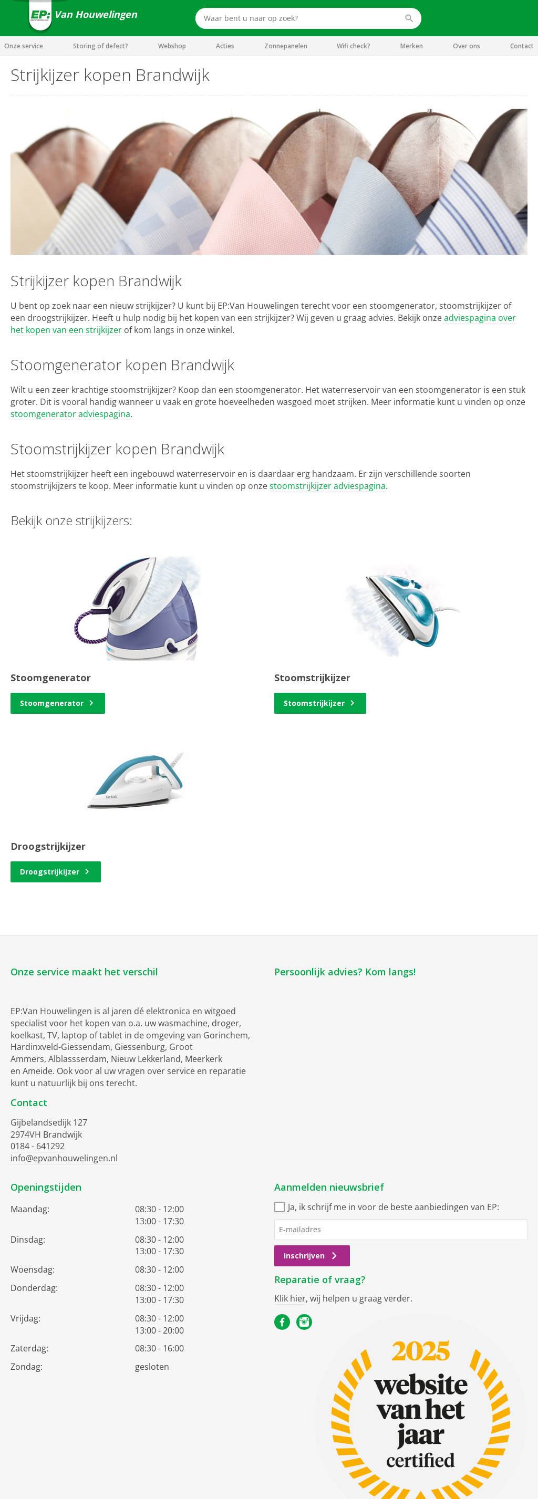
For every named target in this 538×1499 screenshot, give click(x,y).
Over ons (466, 45)
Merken (411, 45)
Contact (522, 45)
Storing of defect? (100, 45)
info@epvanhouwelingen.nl (64, 1158)
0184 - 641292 (38, 1146)
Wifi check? (353, 45)
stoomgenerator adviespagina (70, 414)
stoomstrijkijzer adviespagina (328, 486)
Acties (225, 45)
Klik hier (290, 1298)
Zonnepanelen (285, 45)
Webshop (172, 45)
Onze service (23, 45)
